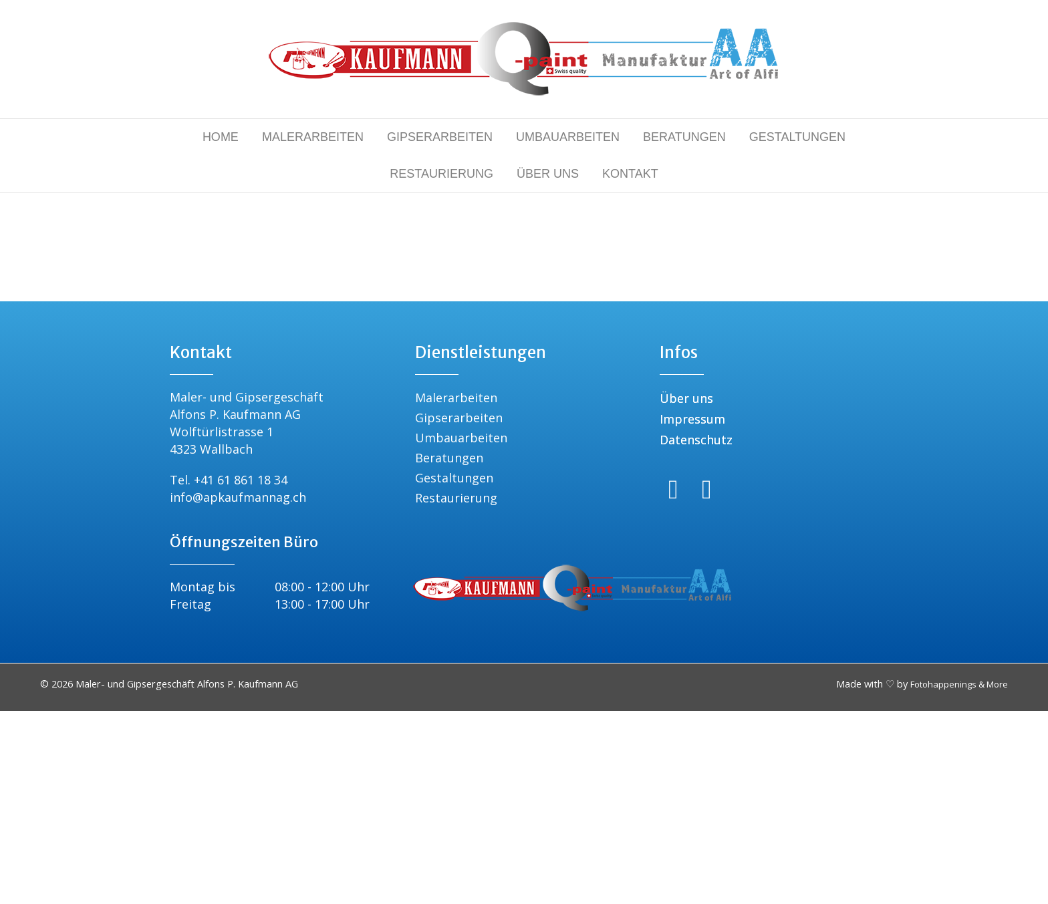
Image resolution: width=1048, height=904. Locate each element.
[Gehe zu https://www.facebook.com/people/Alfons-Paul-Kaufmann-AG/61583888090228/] (673, 682)
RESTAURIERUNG (441, 173)
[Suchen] (524, 356)
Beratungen (449, 651)
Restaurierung (456, 691)
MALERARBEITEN (313, 137)
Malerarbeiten (456, 591)
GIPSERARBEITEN (440, 137)
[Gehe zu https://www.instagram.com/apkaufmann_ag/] (706, 682)
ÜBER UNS (548, 173)
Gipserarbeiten (459, 611)
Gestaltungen (454, 671)
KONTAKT (630, 173)
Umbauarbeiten (461, 631)
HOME (221, 137)
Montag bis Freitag (202, 788)
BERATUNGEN (684, 137)
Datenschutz (696, 633)
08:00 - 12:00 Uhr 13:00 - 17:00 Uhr (322, 788)
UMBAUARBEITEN (568, 137)
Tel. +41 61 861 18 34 (228, 673)
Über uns (686, 591)
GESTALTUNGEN (797, 137)
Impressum (692, 612)
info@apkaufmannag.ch (238, 690)
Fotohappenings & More (959, 877)
